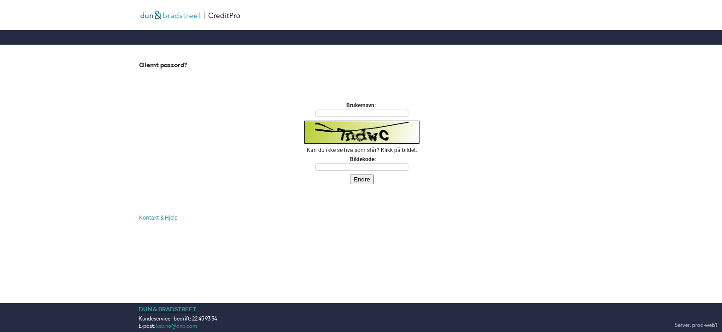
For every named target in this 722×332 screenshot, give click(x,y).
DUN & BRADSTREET (167, 309)
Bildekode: (363, 159)
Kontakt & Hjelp (158, 218)
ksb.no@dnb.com (176, 325)
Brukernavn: (361, 105)
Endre (362, 179)
